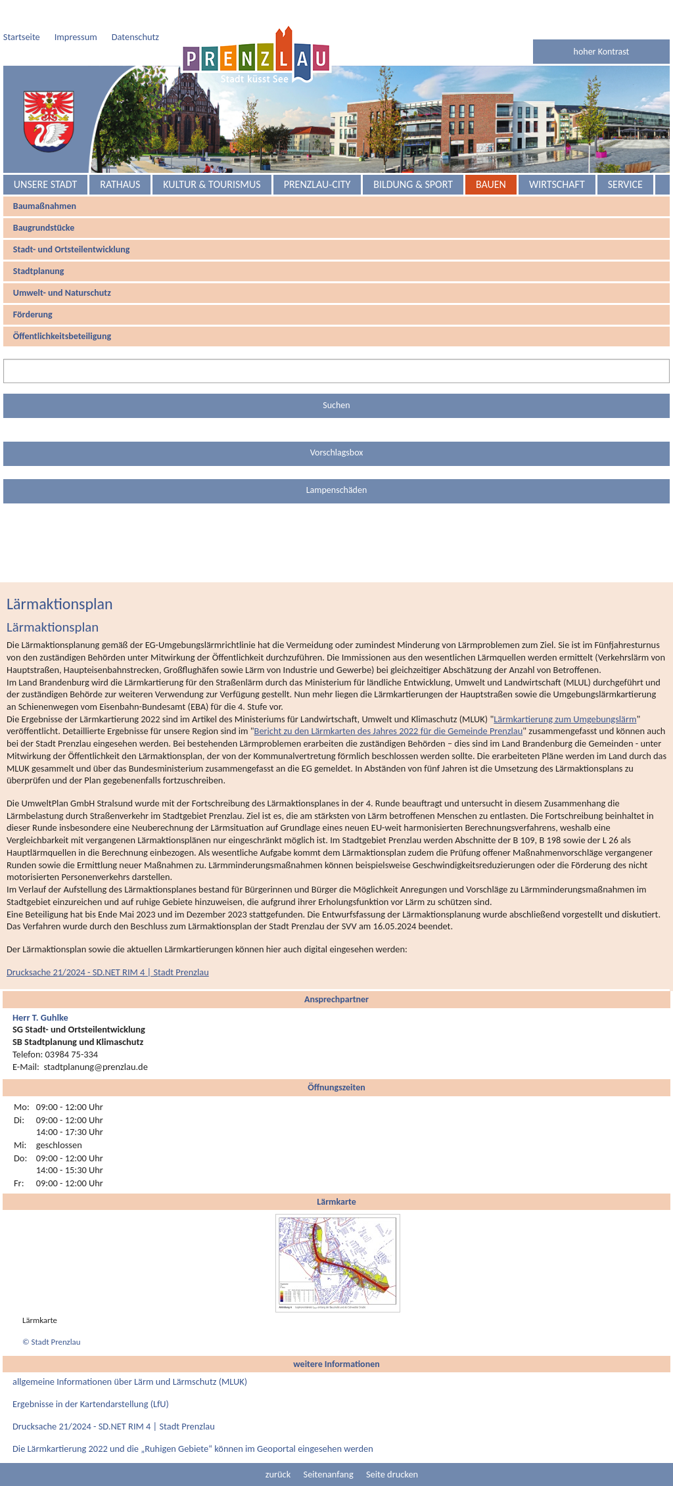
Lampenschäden (336, 490)
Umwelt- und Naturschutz (62, 292)
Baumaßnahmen (44, 206)
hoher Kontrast (602, 51)
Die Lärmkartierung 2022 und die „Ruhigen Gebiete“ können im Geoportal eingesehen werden (192, 1448)
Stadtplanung (38, 271)
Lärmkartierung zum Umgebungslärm (565, 719)
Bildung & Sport (413, 184)
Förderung (33, 314)
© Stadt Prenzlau (51, 1342)
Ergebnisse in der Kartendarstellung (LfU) (90, 1404)
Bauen (491, 184)
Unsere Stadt (45, 184)
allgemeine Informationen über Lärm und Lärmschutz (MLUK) (129, 1381)
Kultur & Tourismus (211, 184)
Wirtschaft (557, 184)
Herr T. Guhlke (40, 1017)
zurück (278, 1474)
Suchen (336, 405)
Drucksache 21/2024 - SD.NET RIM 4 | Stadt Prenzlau (108, 972)
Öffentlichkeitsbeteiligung (62, 336)
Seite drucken (392, 1474)
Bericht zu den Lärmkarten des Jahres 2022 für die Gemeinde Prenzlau (388, 731)
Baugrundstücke (43, 227)
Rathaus (120, 184)
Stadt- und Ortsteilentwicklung (71, 249)
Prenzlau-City (317, 184)
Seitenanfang (329, 1474)
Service (625, 184)
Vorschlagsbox (336, 452)
